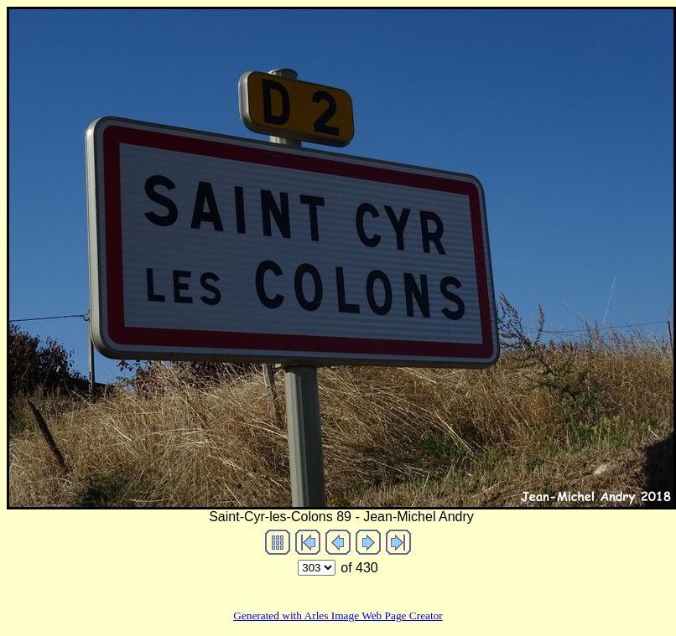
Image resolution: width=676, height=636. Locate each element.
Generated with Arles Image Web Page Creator (338, 615)
